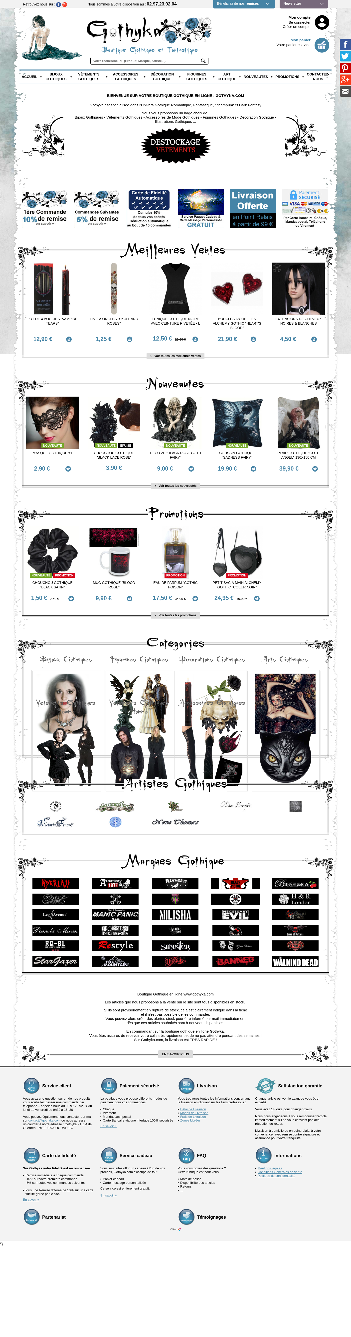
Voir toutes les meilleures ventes (175, 353)
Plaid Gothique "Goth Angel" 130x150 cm (299, 452)
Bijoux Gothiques (55, 76)
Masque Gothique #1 (52, 450)
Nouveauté (52, 443)
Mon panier (301, 40)
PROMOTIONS (287, 77)
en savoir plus (175, 1144)
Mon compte (300, 17)
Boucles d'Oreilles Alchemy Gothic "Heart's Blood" (237, 323)
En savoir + (108, 1216)
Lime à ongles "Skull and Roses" (114, 321)
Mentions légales (270, 1258)
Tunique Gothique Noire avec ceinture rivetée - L (175, 321)
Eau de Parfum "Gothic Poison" (175, 579)
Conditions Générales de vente (280, 1262)
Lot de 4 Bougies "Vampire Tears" (52, 321)
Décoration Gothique (162, 76)
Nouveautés (256, 77)
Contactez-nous (318, 76)
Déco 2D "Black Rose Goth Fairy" (175, 452)
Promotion (64, 569)
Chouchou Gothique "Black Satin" (52, 579)
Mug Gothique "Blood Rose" (114, 579)
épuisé (125, 443)
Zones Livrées (190, 1210)
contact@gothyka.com (44, 1210)
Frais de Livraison (193, 1206)
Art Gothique (226, 76)
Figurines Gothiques (196, 76)
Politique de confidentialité (276, 1265)
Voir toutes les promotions (175, 607)
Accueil (29, 77)
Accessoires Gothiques (125, 76)
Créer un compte (297, 26)
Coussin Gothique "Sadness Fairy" (237, 452)
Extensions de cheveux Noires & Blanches (298, 321)
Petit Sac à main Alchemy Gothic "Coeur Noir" (237, 579)
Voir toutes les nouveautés (175, 480)
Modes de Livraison (194, 1203)
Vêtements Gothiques (89, 76)
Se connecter (300, 22)
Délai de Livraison (193, 1199)
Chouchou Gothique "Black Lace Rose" (114, 452)
